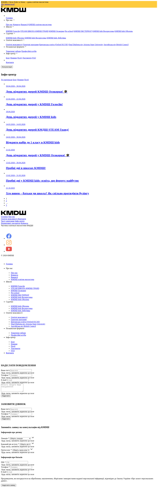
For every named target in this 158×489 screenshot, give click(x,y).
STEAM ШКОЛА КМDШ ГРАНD (34, 31)
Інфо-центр (19, 221)
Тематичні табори (13, 51)
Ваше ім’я (5, 370)
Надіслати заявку (8, 487)
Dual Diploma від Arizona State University (86, 45)
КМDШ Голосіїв (13, 31)
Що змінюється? (8, 4)
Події (19, 58)
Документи (27, 58)
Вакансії (24, 24)
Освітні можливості (14, 45)
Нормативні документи (10, 223)
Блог (8, 58)
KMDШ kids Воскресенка (103, 31)
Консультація (7, 67)
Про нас (9, 24)
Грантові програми (31, 45)
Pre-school (69, 31)
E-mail (3, 380)
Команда (16, 24)
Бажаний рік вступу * (10, 446)
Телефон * (5, 375)
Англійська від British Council (116, 45)
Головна (9, 18)
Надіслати (6, 397)
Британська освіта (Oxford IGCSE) (53, 45)
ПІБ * (3, 464)
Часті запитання (7, 221)
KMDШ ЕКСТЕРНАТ (83, 31)
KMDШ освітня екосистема (40, 24)
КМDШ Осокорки (56, 31)
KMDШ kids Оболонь (124, 31)
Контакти (10, 62)
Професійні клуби (29, 51)
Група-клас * (6, 451)
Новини (13, 58)
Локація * (5, 440)
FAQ (34, 58)
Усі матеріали (6, 80)
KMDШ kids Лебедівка (56, 38)
